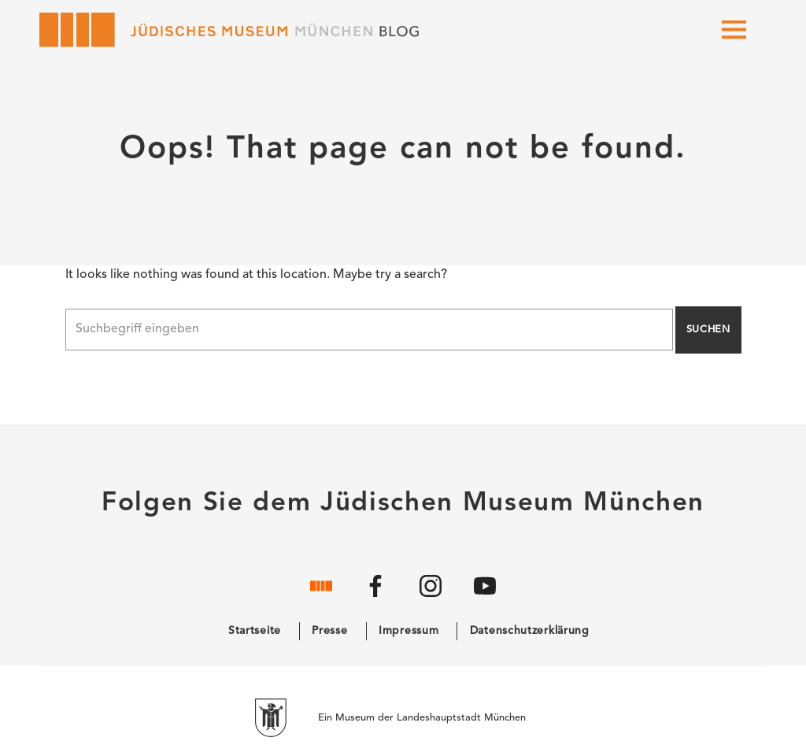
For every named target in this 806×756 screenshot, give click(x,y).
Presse (329, 630)
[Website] (321, 598)
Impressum (408, 630)
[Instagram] (430, 598)
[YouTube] (485, 598)
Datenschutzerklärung (530, 630)
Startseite (254, 630)
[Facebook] (375, 598)
